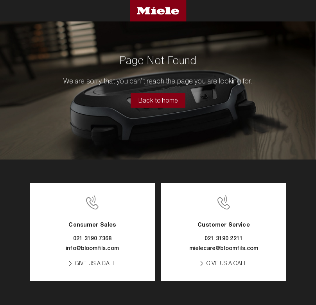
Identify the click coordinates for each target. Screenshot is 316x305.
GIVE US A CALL (95, 263)
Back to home (158, 100)
